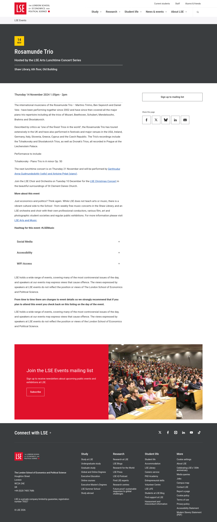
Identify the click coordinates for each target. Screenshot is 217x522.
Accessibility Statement (188, 508)
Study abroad (87, 493)
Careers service (152, 472)
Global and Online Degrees (93, 472)
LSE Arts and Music (25, 220)
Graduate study (88, 468)
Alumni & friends (193, 3)
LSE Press (118, 472)
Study (96, 11)
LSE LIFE (149, 489)
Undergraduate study (91, 463)
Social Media (68, 241)
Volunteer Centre (152, 484)
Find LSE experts (121, 480)
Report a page (183, 491)
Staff (177, 3)
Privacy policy (183, 504)
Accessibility (68, 252)
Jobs (179, 478)
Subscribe (35, 391)
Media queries (183, 474)
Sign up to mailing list (172, 97)
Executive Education (90, 476)
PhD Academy (151, 476)
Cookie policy (183, 495)
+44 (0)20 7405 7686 (24, 490)
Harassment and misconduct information (156, 502)
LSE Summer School (90, 489)
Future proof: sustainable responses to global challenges (124, 491)
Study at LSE (87, 459)
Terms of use (183, 500)
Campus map (183, 483)
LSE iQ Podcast (120, 476)
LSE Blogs (117, 463)
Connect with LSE (32, 433)
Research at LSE (120, 459)
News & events (156, 11)
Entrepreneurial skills (154, 480)
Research (113, 11)
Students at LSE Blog (154, 493)
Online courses (88, 480)
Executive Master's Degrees (94, 484)
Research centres (121, 484)
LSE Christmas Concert (103, 181)
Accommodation (152, 463)
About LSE (179, 11)
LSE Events (20, 20)
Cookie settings (184, 459)
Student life (133, 11)
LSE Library (150, 468)
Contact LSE (182, 487)
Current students (162, 3)
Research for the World (123, 468)
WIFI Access (68, 263)
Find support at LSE (154, 497)
